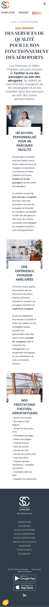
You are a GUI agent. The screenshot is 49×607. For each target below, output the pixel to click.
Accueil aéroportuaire (24, 538)
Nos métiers (37, 12)
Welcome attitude (8, 12)
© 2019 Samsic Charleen (18, 569)
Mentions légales (24, 571)
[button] (5, 602)
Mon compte (44, 3)
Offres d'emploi (24, 550)
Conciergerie (24, 546)
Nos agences (24, 554)
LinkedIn (24, 595)
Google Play (24, 578)
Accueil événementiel (24, 534)
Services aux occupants (24, 542)
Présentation (23, 12)
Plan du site (36, 569)
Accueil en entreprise (24, 530)
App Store (24, 587)
